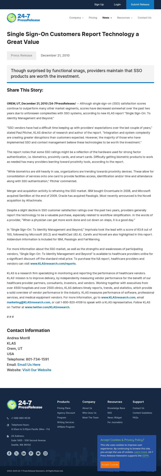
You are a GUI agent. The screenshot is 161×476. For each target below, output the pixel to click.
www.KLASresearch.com (118, 297)
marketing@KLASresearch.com (28, 302)
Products (63, 402)
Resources (115, 402)
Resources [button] (123, 18)
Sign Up (99, 4)
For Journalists (115, 422)
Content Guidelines (142, 413)
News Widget (115, 418)
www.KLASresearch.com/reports (53, 263)
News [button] (106, 18)
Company (88, 402)
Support (138, 402)
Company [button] (75, 18)
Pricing (93, 18)
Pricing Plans (64, 408)
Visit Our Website (36, 370)
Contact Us (144, 18)
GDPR (145, 455)
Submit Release (140, 4)
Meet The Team (90, 418)
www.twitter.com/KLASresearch (47, 307)
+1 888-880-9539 (20, 418)
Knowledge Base (116, 408)
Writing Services (65, 422)
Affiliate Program (66, 427)
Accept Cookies (110, 464)
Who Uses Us (89, 413)
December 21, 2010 (55, 55)
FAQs (135, 418)
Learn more (140, 451)
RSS (110, 413)
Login (117, 4)
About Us (87, 408)
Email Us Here (28, 364)
